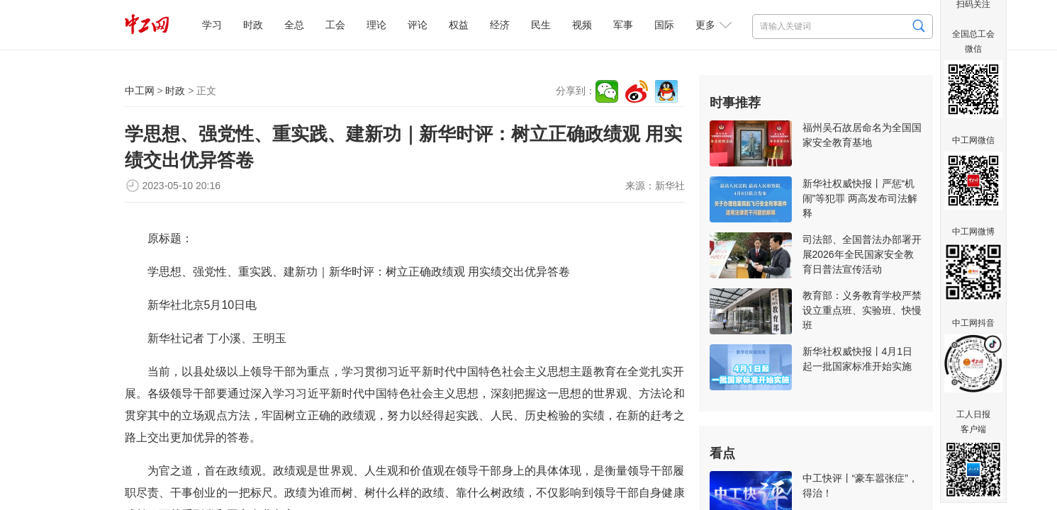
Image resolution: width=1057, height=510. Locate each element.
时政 (253, 24)
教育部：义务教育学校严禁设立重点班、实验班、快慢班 (862, 310)
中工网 (140, 90)
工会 (335, 24)
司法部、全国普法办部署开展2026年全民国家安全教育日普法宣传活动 (862, 254)
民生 (541, 24)
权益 (459, 24)
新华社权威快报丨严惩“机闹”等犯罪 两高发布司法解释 (860, 198)
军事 (623, 24)
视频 (582, 24)
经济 (500, 24)
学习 (212, 24)
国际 (664, 24)
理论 (376, 24)
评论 (417, 24)
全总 (294, 24)
